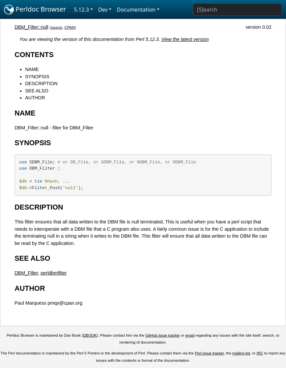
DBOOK (90, 335)
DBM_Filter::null (31, 27)
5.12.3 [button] (81, 9)
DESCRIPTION (41, 83)
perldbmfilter (54, 273)
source (56, 27)
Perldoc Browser (35, 10)
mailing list (241, 353)
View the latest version (185, 39)
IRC (260, 353)
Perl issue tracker (209, 353)
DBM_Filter (26, 273)
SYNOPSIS (37, 76)
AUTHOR (35, 97)
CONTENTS (34, 54)
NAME (32, 69)
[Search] (237, 9)
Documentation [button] (136, 9)
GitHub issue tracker (162, 335)
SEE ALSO (36, 90)
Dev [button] (103, 9)
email (189, 335)
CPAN (69, 27)
